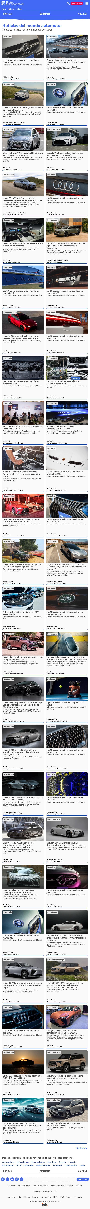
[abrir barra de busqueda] (68, 3)
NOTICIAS (7, 13)
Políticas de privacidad (58, 1186)
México (55, 1197)
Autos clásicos (23, 1162)
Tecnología (57, 1165)
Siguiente (81, 1148)
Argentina (11, 1197)
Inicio (4, 9)
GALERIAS (82, 13)
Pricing (70, 1186)
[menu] (87, 3)
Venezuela (78, 1197)
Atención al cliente (24, 1186)
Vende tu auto (77, 3)
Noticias (19, 9)
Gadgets (51, 679)
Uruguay (69, 1197)
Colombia (27, 1197)
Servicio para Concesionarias (42, 1191)
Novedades (52, 37)
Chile (19, 1197)
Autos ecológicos (38, 1162)
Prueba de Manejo (55, 960)
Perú (62, 1197)
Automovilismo (8, 1162)
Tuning (82, 1165)
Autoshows (52, 541)
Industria (8, 37)
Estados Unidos (46, 1197)
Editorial (11, 9)
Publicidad (78, 1186)
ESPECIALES (45, 13)
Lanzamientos (53, 129)
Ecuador (35, 1197)
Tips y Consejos (70, 1165)
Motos (18, 1165)
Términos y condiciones (40, 1186)
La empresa (12, 1186)
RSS (56, 1191)
